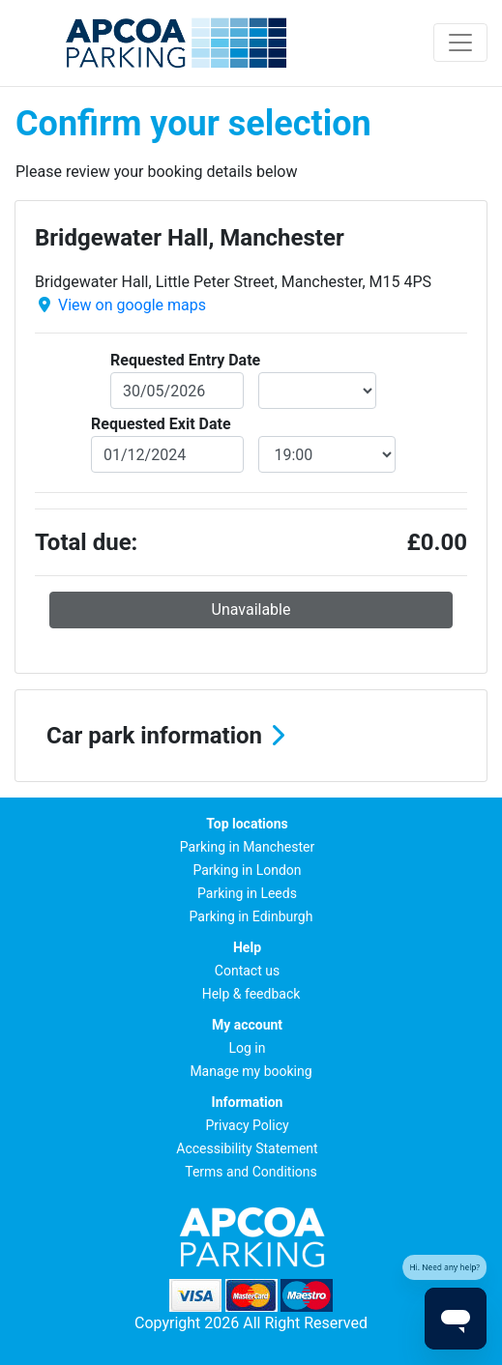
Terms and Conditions (251, 1171)
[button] (251, 735)
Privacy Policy (246, 1125)
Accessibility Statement (246, 1148)
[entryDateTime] (317, 390)
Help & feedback (251, 994)
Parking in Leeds (247, 893)
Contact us (247, 970)
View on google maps (132, 305)
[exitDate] (167, 454)
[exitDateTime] (327, 454)
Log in (247, 1048)
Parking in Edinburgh (251, 916)
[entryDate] (177, 390)
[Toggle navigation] (460, 42)
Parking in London (246, 870)
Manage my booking (250, 1071)
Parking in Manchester (247, 847)
